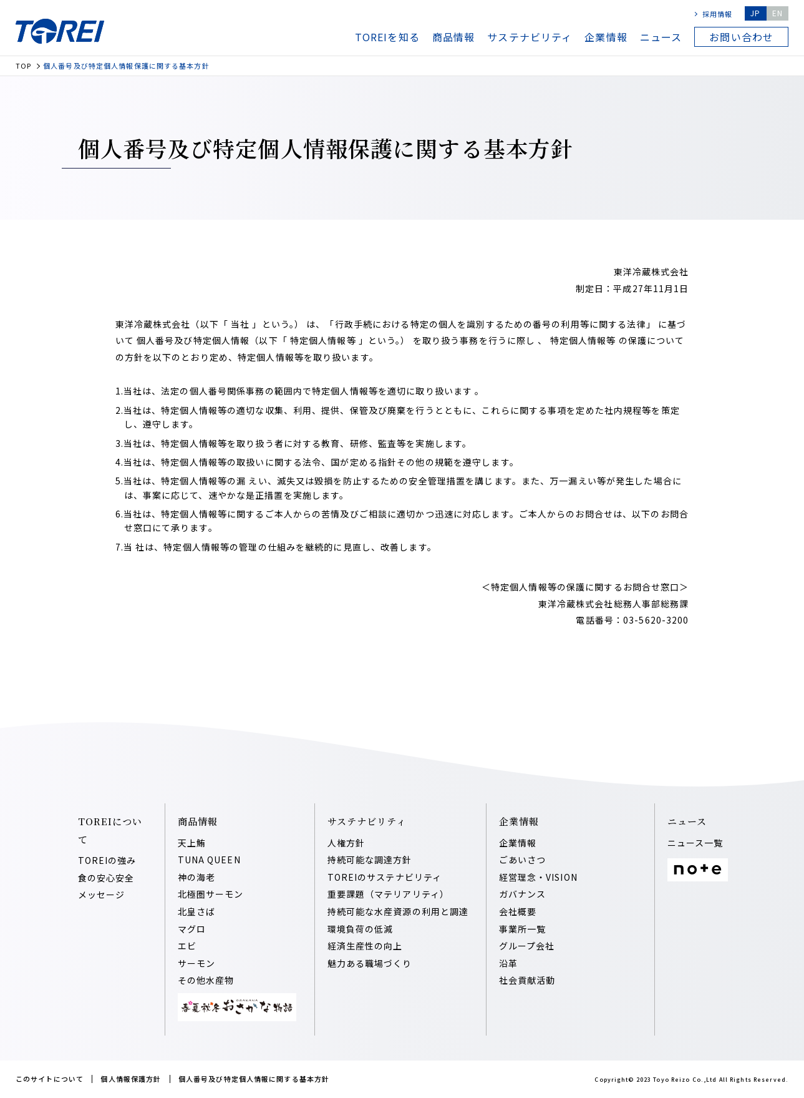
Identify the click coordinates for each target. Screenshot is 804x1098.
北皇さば (196, 911)
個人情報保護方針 (130, 1079)
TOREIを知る (387, 36)
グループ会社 (527, 945)
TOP (23, 66)
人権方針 (346, 842)
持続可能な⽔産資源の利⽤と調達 (398, 911)
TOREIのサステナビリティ (384, 877)
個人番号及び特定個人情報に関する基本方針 (253, 1079)
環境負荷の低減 (360, 929)
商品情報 (453, 36)
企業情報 (605, 36)
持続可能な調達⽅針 (369, 859)
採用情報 (717, 14)
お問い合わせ (741, 36)
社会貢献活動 (527, 980)
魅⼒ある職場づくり (369, 963)
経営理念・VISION (538, 877)
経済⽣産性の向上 (365, 945)
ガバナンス (522, 894)
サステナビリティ (529, 36)
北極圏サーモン (211, 894)
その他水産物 (206, 980)
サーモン (196, 963)
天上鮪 (192, 842)
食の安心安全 (106, 877)
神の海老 (196, 877)
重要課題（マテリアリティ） (388, 894)
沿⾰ (508, 963)
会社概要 (517, 911)
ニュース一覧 (695, 842)
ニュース (661, 36)
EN (777, 12)
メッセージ (101, 894)
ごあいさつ (522, 859)
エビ (187, 945)
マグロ (192, 929)
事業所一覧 (522, 929)
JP (755, 12)
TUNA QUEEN (209, 859)
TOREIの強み (107, 860)
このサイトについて (50, 1079)
